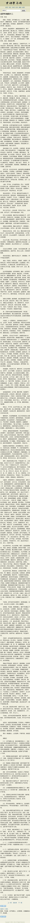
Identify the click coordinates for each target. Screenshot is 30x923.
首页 (6, 7)
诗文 (10, 7)
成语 (23, 7)
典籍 (20, 7)
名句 (16, 7)
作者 (13, 7)
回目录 (15, 902)
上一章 (10, 902)
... (7, 913)
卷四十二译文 (4, 909)
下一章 (20, 902)
